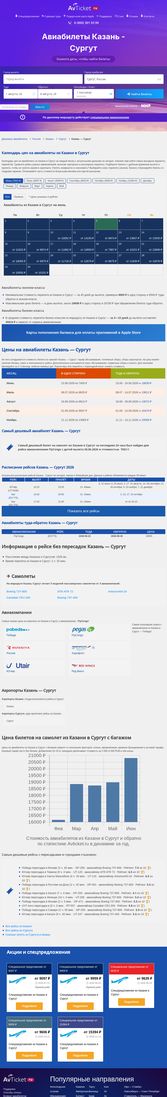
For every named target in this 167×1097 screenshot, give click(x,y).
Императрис (82, 1091)
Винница (93, 1091)
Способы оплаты (12, 1092)
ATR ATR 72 (65, 591)
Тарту (92, 1087)
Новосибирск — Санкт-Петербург (142, 1091)
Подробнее (29, 1006)
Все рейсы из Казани (19, 926)
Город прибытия (93, 72)
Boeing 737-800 (17, 591)
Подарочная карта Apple (80, 16)
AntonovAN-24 (117, 591)
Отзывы (133, 16)
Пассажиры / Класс (84, 87)
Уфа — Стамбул (132, 1087)
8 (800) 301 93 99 (86, 23)
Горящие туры (53, 16)
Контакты (149, 16)
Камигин (80, 1087)
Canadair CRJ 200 (18, 597)
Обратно (43, 87)
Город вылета (11, 72)
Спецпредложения (28, 16)
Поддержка (105, 16)
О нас (121, 16)
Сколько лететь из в (28, 934)
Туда (6, 87)
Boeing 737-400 (67, 597)
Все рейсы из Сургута (19, 930)
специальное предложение (109, 117)
